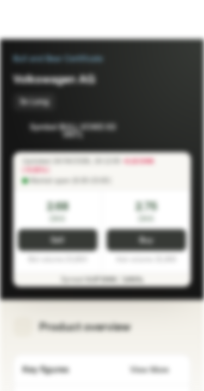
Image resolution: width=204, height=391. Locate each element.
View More (156, 370)
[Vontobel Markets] (42, 19)
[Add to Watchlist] (158, 128)
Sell (57, 240)
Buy (146, 240)
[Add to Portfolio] (180, 128)
